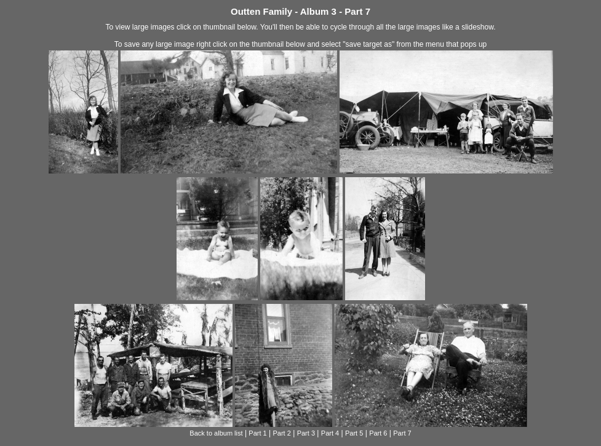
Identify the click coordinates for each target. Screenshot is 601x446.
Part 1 (257, 433)
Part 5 (354, 433)
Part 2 (282, 433)
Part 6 (378, 433)
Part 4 (330, 433)
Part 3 (306, 433)
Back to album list (215, 433)
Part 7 (402, 433)
